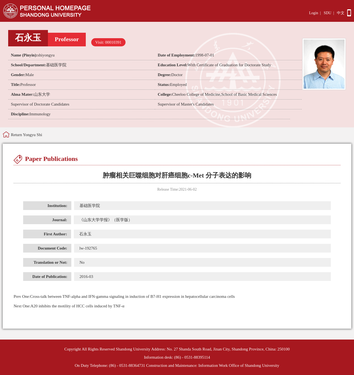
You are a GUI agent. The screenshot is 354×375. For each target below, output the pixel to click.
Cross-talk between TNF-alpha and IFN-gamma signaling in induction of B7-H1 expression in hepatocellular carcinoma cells (124, 296)
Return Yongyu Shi (26, 135)
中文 (340, 13)
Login (313, 13)
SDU (327, 13)
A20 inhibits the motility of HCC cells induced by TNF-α (69, 306)
